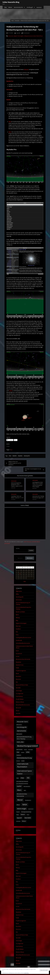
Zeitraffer (18, 714)
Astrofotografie (19, 597)
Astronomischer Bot (18, 7)
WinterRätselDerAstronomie (23, 705)
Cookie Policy (26, 972)
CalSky (10, 390)
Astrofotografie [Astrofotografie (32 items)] (22, 728)
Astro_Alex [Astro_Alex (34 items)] (20, 743)
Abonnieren (30, 558)
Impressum (39, 7)
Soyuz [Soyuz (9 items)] (28, 815)
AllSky (17, 594)
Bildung (18, 618)
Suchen (18, 549)
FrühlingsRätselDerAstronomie (23, 638)
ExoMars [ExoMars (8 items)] (22, 753)
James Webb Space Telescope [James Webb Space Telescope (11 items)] (22, 782)
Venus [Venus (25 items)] (24, 822)
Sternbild (18, 688)
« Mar (24, 582)
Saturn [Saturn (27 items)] (23, 815)
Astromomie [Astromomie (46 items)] (21, 731)
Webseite (26, 69)
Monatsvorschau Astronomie (23, 660)
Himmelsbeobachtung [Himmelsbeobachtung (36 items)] (24, 758)
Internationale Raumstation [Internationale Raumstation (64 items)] (22, 766)
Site (17, 682)
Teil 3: (10, 132)
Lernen (17, 657)
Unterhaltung (19, 697)
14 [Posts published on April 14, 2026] (19, 574)
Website (10, 7)
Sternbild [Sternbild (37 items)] (28, 818)
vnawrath (18, 33)
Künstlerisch (19, 654)
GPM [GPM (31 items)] (27, 753)
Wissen (17, 711)
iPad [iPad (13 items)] (17, 778)
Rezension (18, 680)
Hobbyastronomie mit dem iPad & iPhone (33, 36)
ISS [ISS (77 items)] (28, 778)
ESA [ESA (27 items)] (18, 753)
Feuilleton (18, 629)
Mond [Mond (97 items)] (19, 800)
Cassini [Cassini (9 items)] (25, 750)
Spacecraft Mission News (22, 685)
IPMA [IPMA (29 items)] (22, 779)
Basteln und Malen (20, 612)
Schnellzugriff (30, 7)
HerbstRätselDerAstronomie (23, 644)
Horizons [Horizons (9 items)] (18, 761)
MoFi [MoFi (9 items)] (25, 791)
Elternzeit (18, 627)
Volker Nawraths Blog (11, 2)
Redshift (14, 455)
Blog (5, 7)
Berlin (17, 615)
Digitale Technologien (18, 36)
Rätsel (17, 674)
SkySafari (20, 455)
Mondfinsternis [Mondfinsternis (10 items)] (28, 800)
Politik (17, 668)
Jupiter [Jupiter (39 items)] (19, 787)
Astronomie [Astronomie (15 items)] (19, 734)
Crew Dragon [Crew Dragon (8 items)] (30, 750)
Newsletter (18, 662)
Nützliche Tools (19, 665)
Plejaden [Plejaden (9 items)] (18, 812)
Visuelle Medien (20, 700)
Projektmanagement (21, 671)
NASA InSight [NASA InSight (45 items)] (21, 809)
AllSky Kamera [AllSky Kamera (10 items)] (19, 725)
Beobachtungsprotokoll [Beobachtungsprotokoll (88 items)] (27, 746)
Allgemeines (19, 592)
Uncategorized (19, 694)
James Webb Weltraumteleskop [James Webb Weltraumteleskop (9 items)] (22, 784)
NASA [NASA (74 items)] (24, 805)
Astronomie (10, 36)
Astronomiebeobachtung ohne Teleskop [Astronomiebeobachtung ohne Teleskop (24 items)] (24, 738)
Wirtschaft (18, 708)
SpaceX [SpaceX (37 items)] (19, 818)
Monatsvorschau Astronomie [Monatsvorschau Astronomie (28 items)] (22, 796)
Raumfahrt (18, 677)
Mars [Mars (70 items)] (19, 791)
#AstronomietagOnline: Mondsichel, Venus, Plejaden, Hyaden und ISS (16, 485)
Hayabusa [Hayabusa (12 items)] (19, 755)
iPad (10, 455)
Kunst (17, 651)
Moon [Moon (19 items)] (18, 805)
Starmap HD (26, 455)
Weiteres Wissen (20, 702)
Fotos (17, 635)
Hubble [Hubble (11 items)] (22, 761)
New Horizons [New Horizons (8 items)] (30, 809)
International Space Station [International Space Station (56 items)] (24, 772)
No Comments (26, 33)
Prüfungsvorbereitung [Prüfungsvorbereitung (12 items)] (26, 812)
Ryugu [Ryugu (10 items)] (17, 815)
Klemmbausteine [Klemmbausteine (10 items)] (27, 787)
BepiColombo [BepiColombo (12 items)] (19, 750)
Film (17, 632)
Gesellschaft (19, 641)
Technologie (19, 691)
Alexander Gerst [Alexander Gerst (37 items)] (22, 722)
